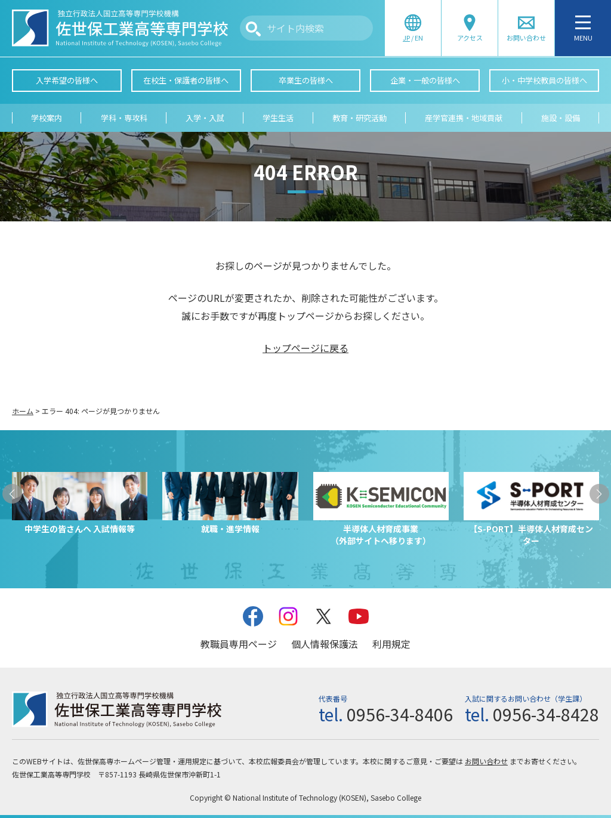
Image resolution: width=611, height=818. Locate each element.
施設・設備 (560, 118)
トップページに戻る (305, 348)
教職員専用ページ (238, 644)
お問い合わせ (486, 761)
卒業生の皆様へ (306, 80)
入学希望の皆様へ (67, 80)
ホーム (22, 411)
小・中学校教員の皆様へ (544, 80)
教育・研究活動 (359, 118)
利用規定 (391, 644)
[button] (12, 494)
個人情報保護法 (324, 644)
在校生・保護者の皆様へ (186, 80)
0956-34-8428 (546, 714)
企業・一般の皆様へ (425, 80)
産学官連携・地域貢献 (463, 118)
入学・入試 (205, 118)
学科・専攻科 (124, 118)
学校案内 (46, 118)
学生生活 (278, 118)
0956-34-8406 (400, 714)
